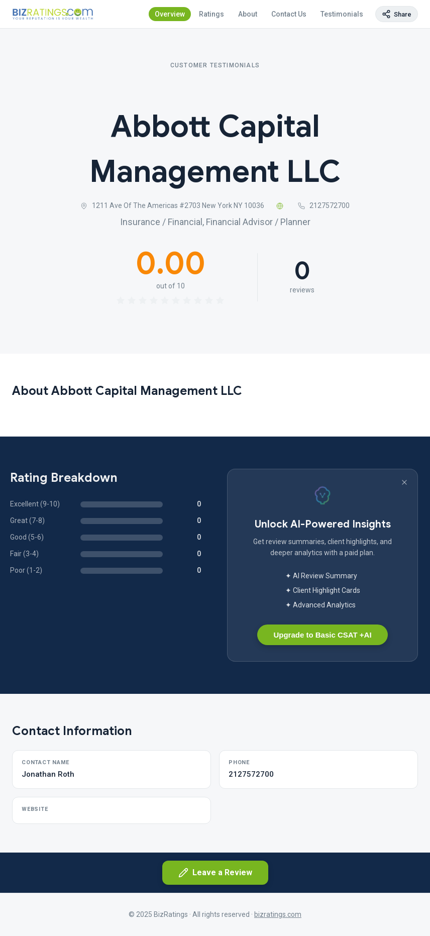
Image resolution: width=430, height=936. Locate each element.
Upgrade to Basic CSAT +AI (322, 635)
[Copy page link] (396, 14)
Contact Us (288, 14)
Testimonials (341, 14)
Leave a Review (215, 873)
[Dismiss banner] (404, 482)
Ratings (211, 14)
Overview (170, 14)
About (247, 14)
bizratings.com (277, 914)
